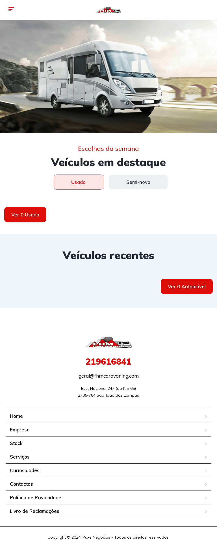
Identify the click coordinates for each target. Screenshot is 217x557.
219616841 (108, 361)
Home (16, 416)
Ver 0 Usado (25, 215)
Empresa (20, 430)
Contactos (21, 484)
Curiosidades (25, 470)
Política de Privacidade (35, 497)
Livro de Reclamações (34, 511)
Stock (16, 443)
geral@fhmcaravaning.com (109, 376)
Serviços (20, 457)
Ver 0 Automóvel (187, 286)
